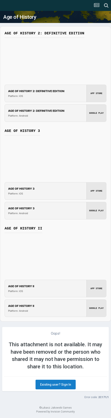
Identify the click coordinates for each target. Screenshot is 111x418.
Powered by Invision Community (55, 411)
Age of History (19, 17)
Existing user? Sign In (55, 384)
